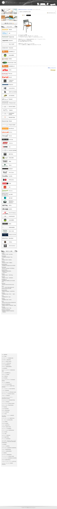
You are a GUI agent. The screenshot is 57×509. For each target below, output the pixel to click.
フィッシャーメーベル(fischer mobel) (8, 456)
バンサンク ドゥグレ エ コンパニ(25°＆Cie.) (9, 461)
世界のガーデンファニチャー (22, 9)
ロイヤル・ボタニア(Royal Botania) (7, 405)
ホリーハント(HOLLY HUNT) (6, 361)
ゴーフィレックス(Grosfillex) (6, 428)
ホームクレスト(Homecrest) (6, 363)
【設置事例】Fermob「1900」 (7, 308)
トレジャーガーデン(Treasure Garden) (8, 403)
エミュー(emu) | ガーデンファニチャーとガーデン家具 (16, 2)
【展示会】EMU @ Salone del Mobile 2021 (9, 302)
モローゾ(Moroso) (5, 376)
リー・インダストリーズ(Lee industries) (8, 388)
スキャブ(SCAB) (4, 431)
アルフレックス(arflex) (5, 374)
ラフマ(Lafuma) (4, 406)
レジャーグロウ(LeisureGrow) (7, 384)
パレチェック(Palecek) (5, 401)
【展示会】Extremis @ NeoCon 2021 (8, 284)
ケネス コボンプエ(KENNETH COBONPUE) (9, 447)
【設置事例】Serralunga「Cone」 (7, 257)
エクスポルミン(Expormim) (6, 359)
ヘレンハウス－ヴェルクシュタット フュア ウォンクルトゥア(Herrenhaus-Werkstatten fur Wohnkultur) (9, 441)
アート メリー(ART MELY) (6, 438)
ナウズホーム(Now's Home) (6, 426)
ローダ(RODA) (4, 452)
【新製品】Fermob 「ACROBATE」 (8, 277)
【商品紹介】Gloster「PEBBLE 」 (7, 262)
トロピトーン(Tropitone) (6, 395)
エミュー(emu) (4, 413)
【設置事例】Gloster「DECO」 (7, 299)
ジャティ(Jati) (4, 433)
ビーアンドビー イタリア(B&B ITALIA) (8, 418)
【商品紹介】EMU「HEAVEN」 (7, 259)
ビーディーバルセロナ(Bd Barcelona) (8, 430)
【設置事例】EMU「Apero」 (6, 296)
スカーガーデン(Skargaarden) (7, 454)
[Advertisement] (15, 7)
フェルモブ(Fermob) (5, 408)
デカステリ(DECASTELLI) (6, 459)
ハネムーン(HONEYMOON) (6, 449)
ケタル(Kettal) (4, 444)
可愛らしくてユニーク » (52, 67)
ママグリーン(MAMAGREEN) (6, 366)
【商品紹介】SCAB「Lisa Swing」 (7, 254)
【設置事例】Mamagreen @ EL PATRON (8, 265)
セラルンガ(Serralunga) (6, 410)
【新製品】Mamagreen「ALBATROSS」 (8, 291)
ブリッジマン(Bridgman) (6, 382)
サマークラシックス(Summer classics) (8, 393)
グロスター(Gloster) (5, 423)
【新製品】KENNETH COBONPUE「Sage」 (9, 305)
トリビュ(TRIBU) (4, 421)
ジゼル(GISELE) (4, 368)
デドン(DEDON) (4, 354)
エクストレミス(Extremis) (6, 435)
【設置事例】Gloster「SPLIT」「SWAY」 (9, 294)
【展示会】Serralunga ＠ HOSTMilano (8, 268)
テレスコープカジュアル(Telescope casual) (9, 392)
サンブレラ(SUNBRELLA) (6, 364)
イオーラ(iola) (4, 356)
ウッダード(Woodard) (5, 390)
